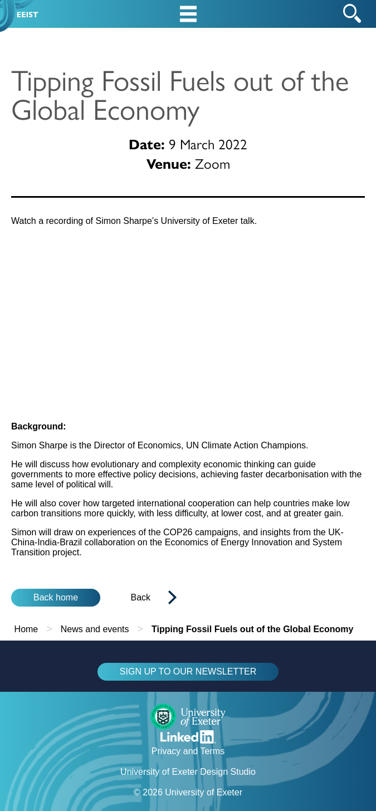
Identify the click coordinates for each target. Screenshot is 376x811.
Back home (55, 597)
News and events (95, 629)
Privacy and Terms (188, 751)
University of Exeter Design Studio (188, 771)
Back (141, 597)
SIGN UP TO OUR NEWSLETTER (188, 671)
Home (26, 629)
